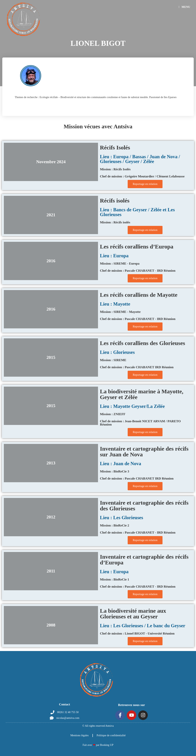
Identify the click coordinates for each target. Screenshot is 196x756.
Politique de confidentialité (111, 735)
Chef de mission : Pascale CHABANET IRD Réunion (137, 367)
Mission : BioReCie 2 (114, 525)
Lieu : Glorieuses (117, 352)
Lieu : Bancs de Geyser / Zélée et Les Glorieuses (137, 212)
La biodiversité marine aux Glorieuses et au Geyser (133, 614)
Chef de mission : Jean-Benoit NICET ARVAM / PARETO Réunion (140, 422)
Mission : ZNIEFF (112, 414)
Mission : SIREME (113, 360)
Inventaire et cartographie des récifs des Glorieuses (144, 505)
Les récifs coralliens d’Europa (136, 246)
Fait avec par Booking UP (98, 745)
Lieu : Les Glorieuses (121, 517)
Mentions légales (79, 735)
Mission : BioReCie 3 (114, 471)
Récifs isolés (114, 200)
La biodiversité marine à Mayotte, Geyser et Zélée (141, 394)
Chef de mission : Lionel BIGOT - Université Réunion (137, 633)
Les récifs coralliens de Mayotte (138, 295)
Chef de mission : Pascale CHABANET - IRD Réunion (138, 270)
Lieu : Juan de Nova (120, 463)
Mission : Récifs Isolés (115, 169)
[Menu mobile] (184, 7)
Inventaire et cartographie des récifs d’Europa (144, 559)
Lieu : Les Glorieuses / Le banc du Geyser (142, 625)
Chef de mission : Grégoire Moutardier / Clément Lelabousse (142, 176)
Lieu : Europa (114, 255)
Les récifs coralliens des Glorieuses (142, 343)
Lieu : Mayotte (115, 304)
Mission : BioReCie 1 (114, 579)
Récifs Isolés (115, 147)
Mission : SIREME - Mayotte (120, 312)
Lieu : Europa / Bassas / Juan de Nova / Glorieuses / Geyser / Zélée (140, 159)
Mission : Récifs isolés (115, 222)
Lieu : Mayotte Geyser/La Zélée (132, 406)
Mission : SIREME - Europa (120, 263)
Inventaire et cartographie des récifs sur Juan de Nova (144, 451)
